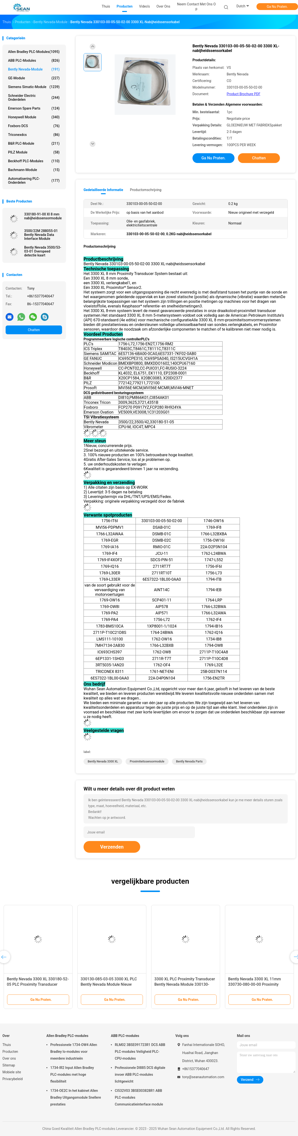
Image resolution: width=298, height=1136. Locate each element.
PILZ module (34, 152)
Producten (10, 1052)
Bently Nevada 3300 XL (103, 761)
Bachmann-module (34, 169)
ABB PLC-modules (34, 60)
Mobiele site (11, 1072)
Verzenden (112, 847)
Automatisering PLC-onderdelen (34, 180)
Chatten (34, 330)
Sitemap (8, 1065)
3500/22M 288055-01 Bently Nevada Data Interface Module (41, 235)
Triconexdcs (34, 134)
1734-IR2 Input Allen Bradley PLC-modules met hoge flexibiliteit (72, 1074)
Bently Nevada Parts (189, 761)
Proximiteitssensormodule (147, 761)
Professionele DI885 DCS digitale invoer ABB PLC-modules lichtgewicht (140, 1074)
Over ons (9, 1058)
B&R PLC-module (34, 143)
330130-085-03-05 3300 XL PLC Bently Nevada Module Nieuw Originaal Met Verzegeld (109, 984)
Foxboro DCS (34, 125)
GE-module (34, 78)
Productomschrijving (145, 190)
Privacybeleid (12, 1079)
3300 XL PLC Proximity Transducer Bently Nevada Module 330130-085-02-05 (184, 984)
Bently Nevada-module (34, 69)
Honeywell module (34, 117)
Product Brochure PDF (243, 94)
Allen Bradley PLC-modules (34, 51)
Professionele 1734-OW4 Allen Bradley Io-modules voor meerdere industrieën (73, 1051)
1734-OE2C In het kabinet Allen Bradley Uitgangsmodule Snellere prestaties (75, 1097)
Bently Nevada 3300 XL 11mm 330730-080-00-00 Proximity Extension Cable (254, 984)
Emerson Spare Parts (34, 108)
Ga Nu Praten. (277, 7)
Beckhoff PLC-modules (34, 161)
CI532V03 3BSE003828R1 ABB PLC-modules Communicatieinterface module (139, 1097)
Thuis (6, 1045)
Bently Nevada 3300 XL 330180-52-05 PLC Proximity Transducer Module (38, 984)
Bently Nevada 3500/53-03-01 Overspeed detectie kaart (42, 251)
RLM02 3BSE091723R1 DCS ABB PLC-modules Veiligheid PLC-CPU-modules (140, 1051)
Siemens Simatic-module (34, 86)
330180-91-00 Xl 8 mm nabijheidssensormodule (43, 216)
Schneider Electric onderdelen (34, 97)
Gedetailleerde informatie (103, 190)
